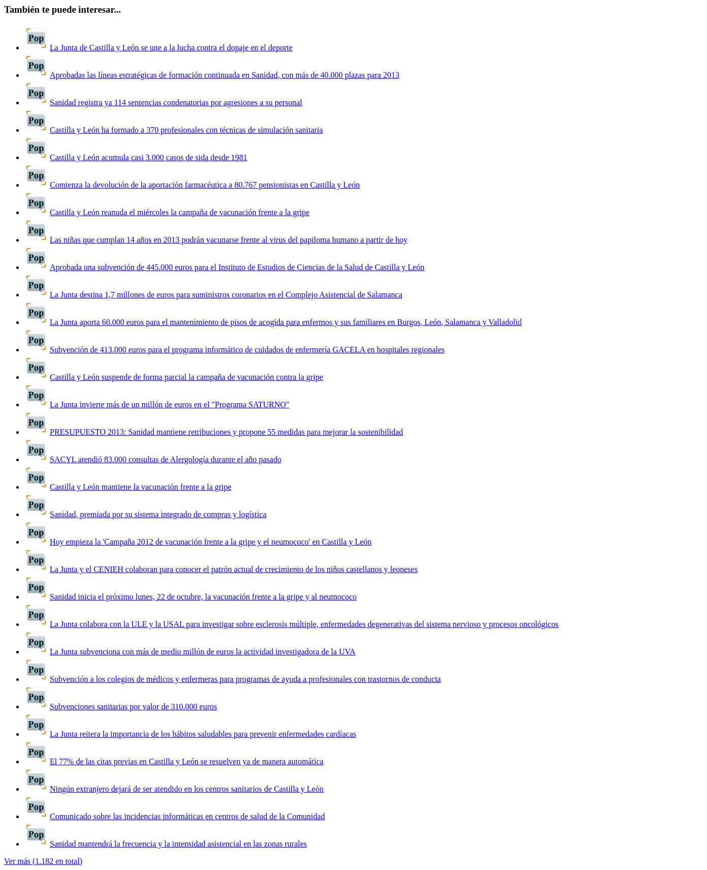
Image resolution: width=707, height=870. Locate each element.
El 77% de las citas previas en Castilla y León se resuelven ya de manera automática (187, 761)
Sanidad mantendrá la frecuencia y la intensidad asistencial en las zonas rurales (178, 843)
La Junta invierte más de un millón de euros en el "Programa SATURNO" (170, 404)
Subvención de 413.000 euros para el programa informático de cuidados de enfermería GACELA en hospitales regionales (247, 349)
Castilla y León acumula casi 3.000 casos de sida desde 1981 (148, 157)
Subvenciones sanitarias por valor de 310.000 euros (133, 706)
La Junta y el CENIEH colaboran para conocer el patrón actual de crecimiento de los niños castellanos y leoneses (233, 569)
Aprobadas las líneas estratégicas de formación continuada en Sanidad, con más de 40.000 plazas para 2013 (224, 75)
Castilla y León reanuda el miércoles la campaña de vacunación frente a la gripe (179, 212)
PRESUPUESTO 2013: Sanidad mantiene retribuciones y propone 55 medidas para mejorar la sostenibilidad (226, 432)
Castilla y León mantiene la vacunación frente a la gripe (141, 487)
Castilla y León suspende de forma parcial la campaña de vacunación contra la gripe (186, 377)
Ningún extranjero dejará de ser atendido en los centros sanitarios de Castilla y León (187, 789)
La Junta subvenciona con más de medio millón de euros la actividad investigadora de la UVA (203, 651)
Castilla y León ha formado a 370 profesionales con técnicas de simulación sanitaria (186, 130)
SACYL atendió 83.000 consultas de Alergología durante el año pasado (165, 459)
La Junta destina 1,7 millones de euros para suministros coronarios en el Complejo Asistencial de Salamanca (226, 294)
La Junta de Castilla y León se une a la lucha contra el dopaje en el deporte (171, 47)
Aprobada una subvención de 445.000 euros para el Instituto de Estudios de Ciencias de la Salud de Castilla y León (237, 267)
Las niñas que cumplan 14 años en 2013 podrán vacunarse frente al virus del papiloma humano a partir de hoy (228, 239)
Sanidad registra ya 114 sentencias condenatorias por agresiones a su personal (176, 102)
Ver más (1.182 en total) (43, 861)
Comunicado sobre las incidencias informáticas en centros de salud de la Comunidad (187, 816)
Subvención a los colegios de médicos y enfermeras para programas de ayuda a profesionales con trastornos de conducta (245, 679)
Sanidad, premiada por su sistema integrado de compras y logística (158, 514)
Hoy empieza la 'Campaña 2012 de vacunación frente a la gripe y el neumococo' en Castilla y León (211, 541)
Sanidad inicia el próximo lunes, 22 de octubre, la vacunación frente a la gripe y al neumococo (203, 596)
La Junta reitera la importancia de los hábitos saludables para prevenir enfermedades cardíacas (203, 734)
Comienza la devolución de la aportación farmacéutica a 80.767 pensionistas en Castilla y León (205, 185)
